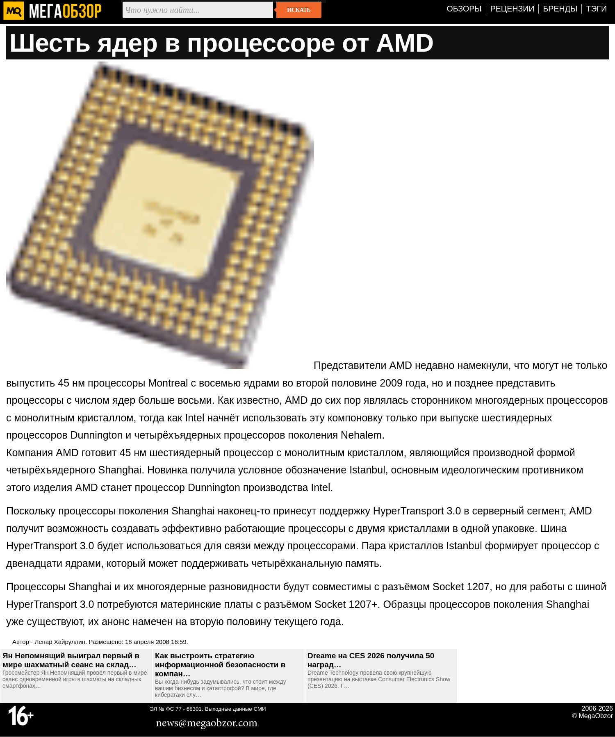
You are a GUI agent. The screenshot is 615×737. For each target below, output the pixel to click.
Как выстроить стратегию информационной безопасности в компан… (220, 664)
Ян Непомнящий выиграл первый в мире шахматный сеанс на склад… (70, 660)
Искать (298, 10)
